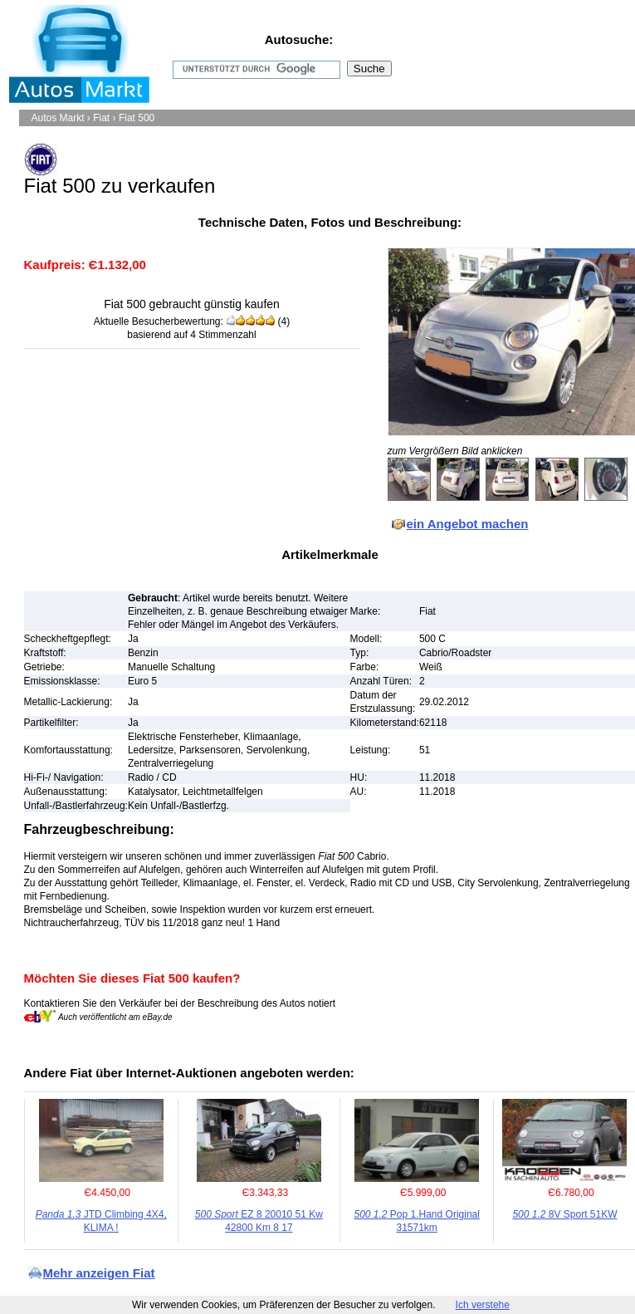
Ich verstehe (483, 1305)
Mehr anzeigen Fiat (99, 1273)
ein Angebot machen (468, 524)
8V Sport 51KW (564, 1214)
